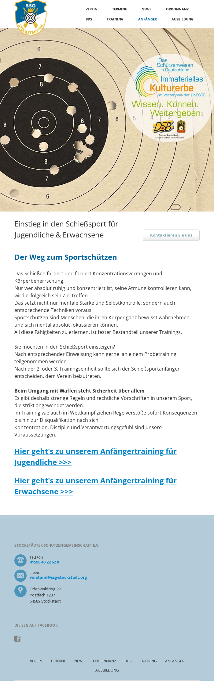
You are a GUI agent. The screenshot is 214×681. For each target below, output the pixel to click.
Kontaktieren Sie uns (171, 235)
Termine (119, 9)
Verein (92, 9)
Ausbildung (183, 19)
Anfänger (147, 19)
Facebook (17, 639)
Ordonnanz (177, 9)
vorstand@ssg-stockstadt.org (58, 577)
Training (115, 19)
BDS (89, 19)
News (146, 9)
